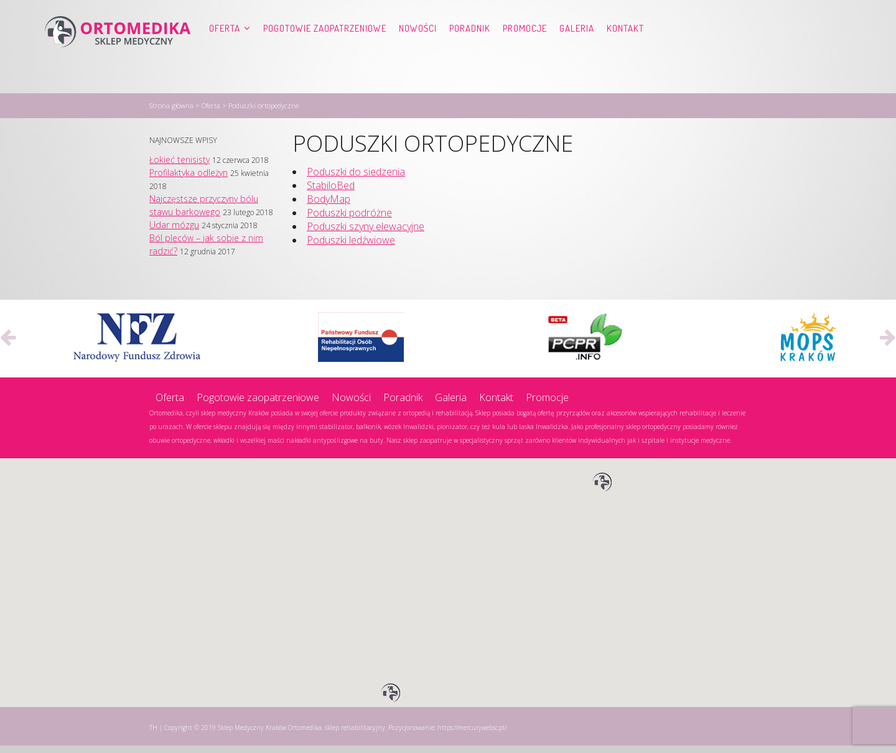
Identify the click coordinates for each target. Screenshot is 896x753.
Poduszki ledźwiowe (351, 247)
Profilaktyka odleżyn (188, 180)
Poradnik (469, 53)
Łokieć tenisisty (179, 167)
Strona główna (171, 113)
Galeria (576, 53)
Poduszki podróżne (349, 220)
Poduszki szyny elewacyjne (365, 234)
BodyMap (328, 206)
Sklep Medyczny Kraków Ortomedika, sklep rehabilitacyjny (301, 735)
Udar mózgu (174, 232)
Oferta (224, 53)
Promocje (525, 53)
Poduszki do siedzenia (356, 179)
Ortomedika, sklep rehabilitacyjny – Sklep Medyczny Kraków (117, 53)
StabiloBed (331, 193)
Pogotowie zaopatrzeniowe (324, 53)
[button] (602, 490)
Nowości (418, 53)
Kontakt (625, 53)
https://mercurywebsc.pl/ (471, 735)
